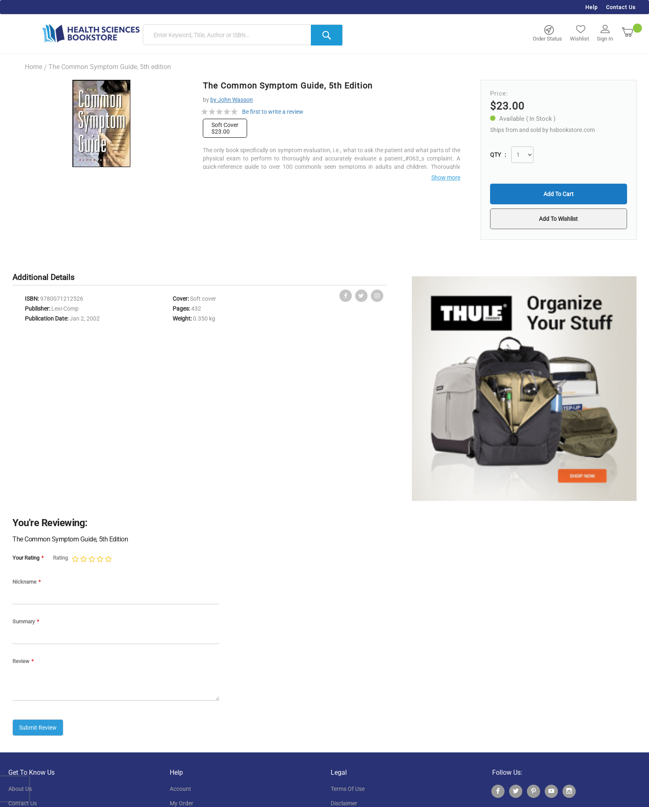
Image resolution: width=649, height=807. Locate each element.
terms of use (348, 788)
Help (591, 7)
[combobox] (242, 35)
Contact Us (621, 7)
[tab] (47, 277)
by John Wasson (231, 99)
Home (33, 67)
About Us (20, 788)
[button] (558, 218)
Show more (445, 177)
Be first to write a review (272, 111)
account (180, 788)
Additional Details (43, 277)
